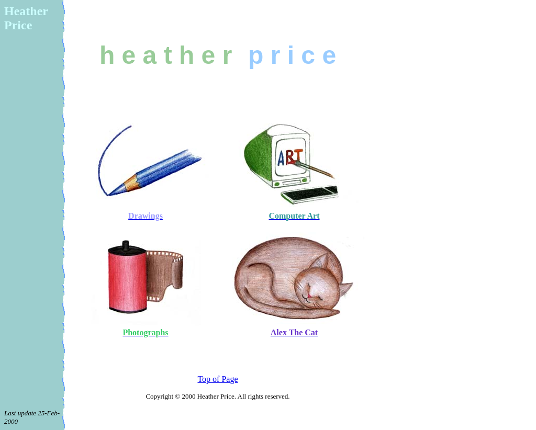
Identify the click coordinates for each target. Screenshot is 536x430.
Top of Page (217, 379)
